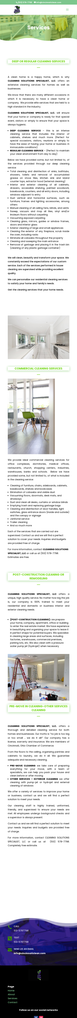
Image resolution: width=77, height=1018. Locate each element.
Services (12, 998)
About (11, 994)
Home (11, 990)
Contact (12, 1002)
